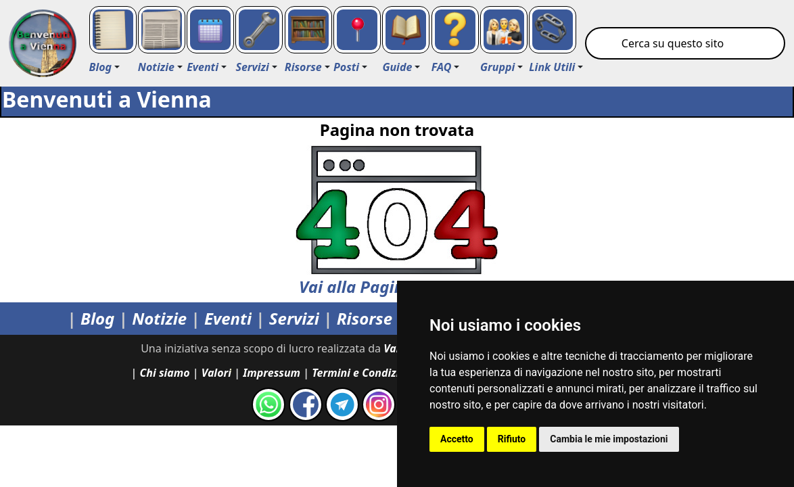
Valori (216, 372)
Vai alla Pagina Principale (397, 221)
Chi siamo (165, 372)
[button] (104, 67)
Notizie (159, 318)
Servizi (294, 318)
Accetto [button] (456, 439)
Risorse (364, 318)
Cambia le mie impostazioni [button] (609, 439)
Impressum (271, 372)
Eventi (228, 318)
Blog (97, 318)
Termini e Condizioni (363, 372)
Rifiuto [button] (512, 439)
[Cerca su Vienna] (685, 43)
